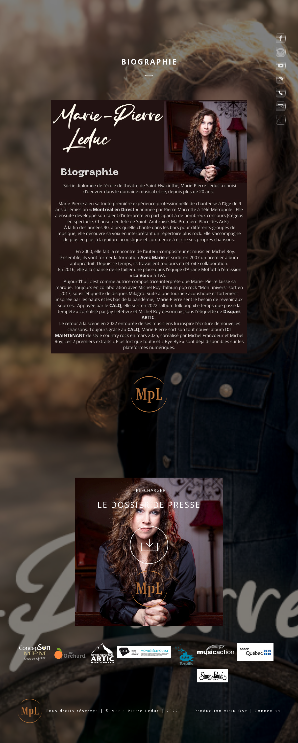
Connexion (268, 710)
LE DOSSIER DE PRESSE (149, 504)
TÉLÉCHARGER (149, 490)
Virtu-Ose (236, 710)
